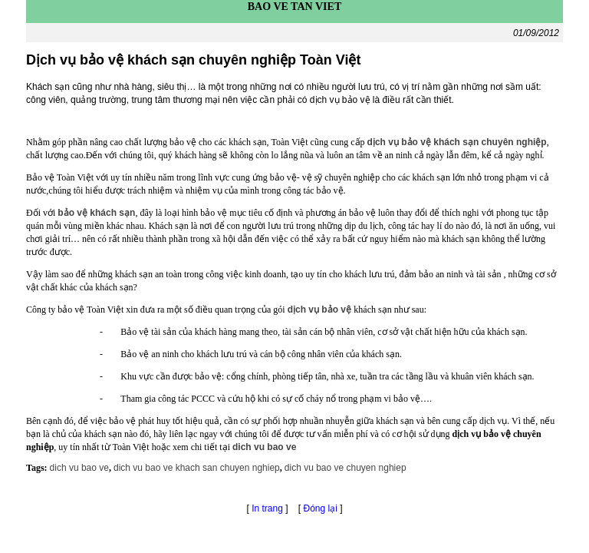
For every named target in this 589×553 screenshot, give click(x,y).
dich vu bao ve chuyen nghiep (345, 467)
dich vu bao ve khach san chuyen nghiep (197, 467)
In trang (267, 508)
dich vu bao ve (79, 467)
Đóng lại (322, 508)
